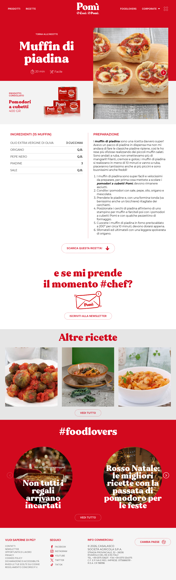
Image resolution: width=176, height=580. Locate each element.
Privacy (9, 555)
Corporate (149, 8)
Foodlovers (128, 8)
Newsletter (12, 549)
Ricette (31, 8)
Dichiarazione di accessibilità (22, 561)
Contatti (10, 546)
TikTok (56, 564)
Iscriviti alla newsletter (88, 316)
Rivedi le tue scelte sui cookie (22, 564)
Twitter (57, 560)
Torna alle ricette (47, 34)
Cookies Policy (13, 558)
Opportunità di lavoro (18, 552)
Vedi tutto (88, 412)
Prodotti (14, 8)
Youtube (57, 555)
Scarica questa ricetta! (84, 248)
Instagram (58, 551)
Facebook (58, 546)
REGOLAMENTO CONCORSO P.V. (21, 567)
